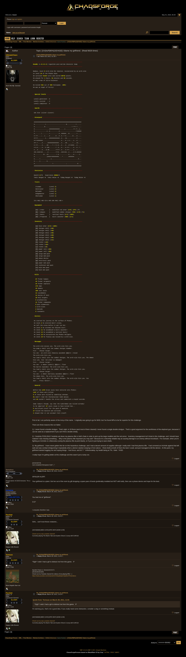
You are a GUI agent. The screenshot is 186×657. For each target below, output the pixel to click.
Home (7, 39)
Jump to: (154, 642)
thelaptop (9, 490)
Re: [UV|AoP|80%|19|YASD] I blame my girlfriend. (52, 469)
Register (40, 39)
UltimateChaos (11, 55)
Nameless (10, 470)
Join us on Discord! (18, 32)
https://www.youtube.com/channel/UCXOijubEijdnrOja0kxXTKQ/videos (54, 576)
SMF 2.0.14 (83, 650)
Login (32, 39)
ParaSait (9, 515)
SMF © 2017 (91, 650)
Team (26, 39)
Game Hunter (61, 41)
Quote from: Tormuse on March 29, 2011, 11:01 (51, 600)
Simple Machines (101, 650)
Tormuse (9, 555)
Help (13, 39)
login (13, 19)
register (19, 19)
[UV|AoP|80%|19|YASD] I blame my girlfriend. (51, 55)
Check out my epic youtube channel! (43, 534)
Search (20, 39)
